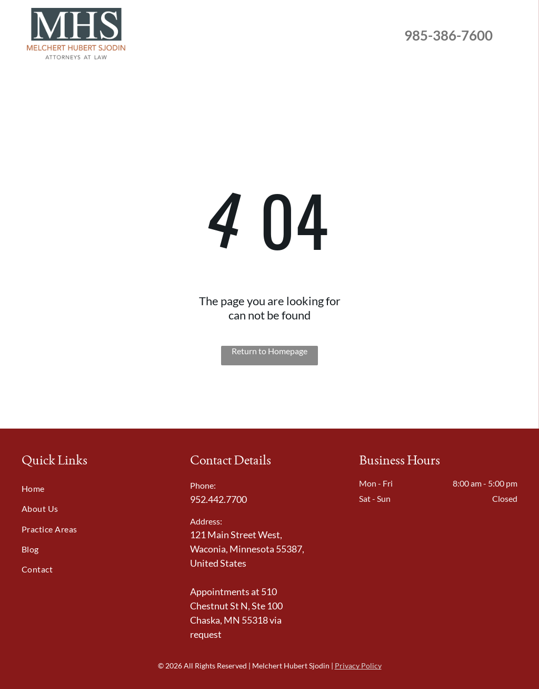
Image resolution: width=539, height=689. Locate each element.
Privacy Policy (358, 665)
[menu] (516, 35)
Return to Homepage (269, 351)
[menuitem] (94, 488)
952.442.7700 (218, 499)
